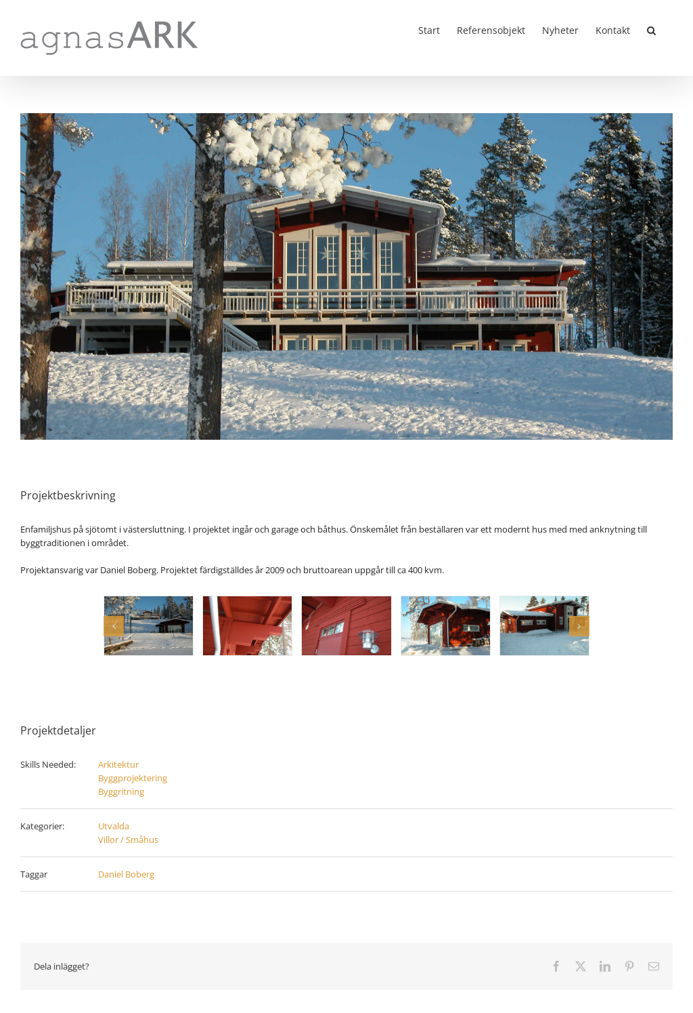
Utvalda (113, 826)
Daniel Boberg (126, 874)
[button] (651, 29)
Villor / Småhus (128, 839)
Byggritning (121, 791)
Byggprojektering (132, 778)
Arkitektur (118, 764)
